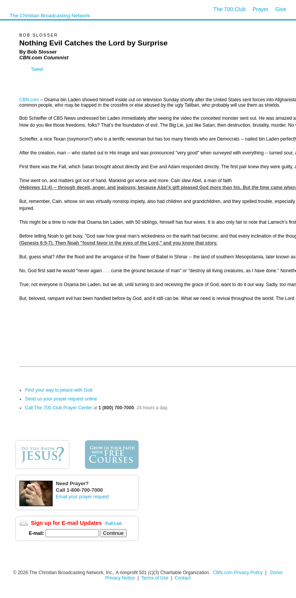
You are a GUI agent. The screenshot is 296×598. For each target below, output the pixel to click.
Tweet (37, 69)
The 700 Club (229, 9)
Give (280, 9)
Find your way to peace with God (58, 390)
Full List (114, 523)
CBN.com (29, 99)
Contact (182, 578)
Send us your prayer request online (61, 399)
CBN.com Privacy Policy (237, 572)
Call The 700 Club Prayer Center (58, 407)
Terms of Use (155, 578)
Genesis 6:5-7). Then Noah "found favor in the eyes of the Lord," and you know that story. (119, 243)
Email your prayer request (82, 496)
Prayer (260, 9)
